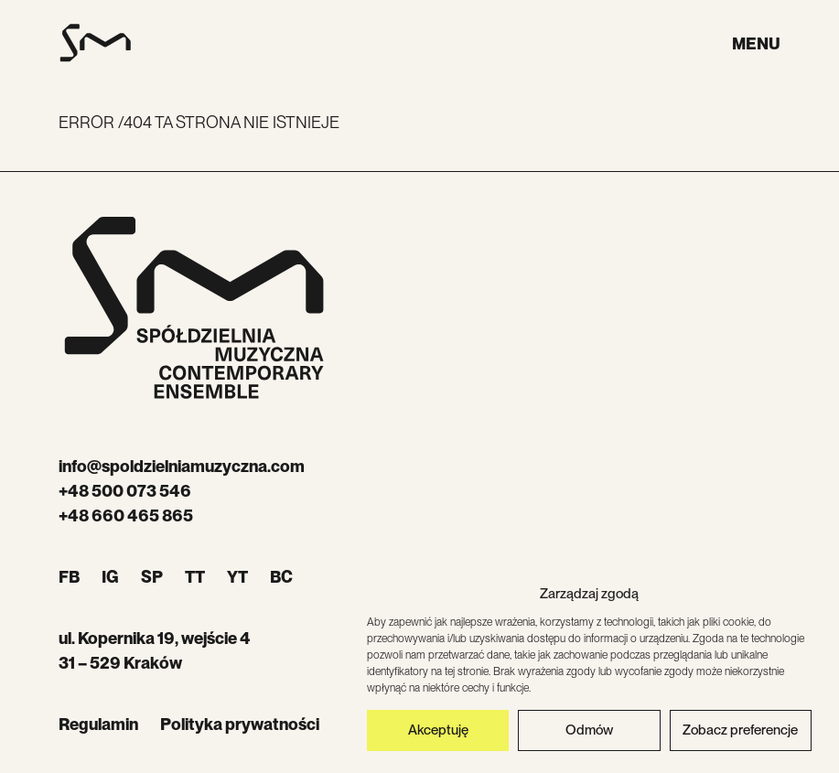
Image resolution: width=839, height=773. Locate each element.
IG (110, 576)
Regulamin (98, 724)
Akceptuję (438, 733)
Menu (756, 43)
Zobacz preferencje (740, 733)
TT (195, 576)
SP (152, 576)
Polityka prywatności (239, 724)
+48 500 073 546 (125, 490)
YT (237, 576)
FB (69, 576)
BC (281, 576)
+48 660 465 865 (126, 515)
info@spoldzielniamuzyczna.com (182, 466)
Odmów (589, 733)
